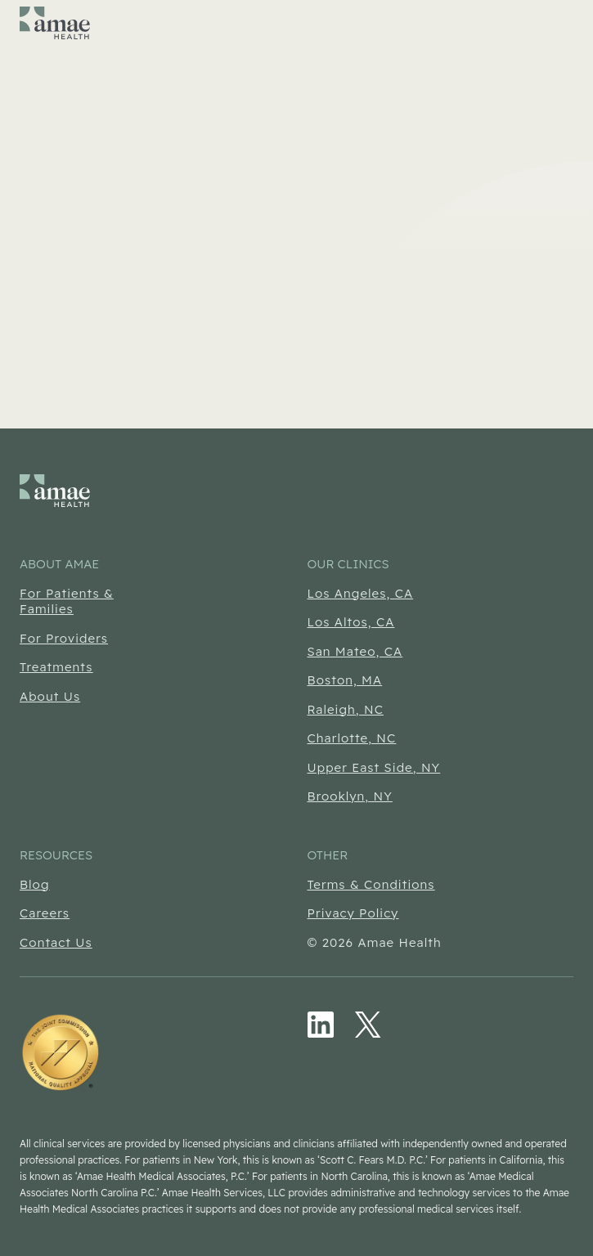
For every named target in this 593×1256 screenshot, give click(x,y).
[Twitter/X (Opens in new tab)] (368, 1025)
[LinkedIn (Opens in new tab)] (321, 1025)
